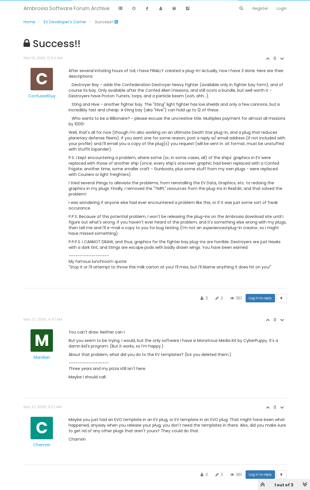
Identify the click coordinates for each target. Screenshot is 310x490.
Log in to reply (260, 298)
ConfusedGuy (41, 96)
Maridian (42, 357)
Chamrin (41, 445)
